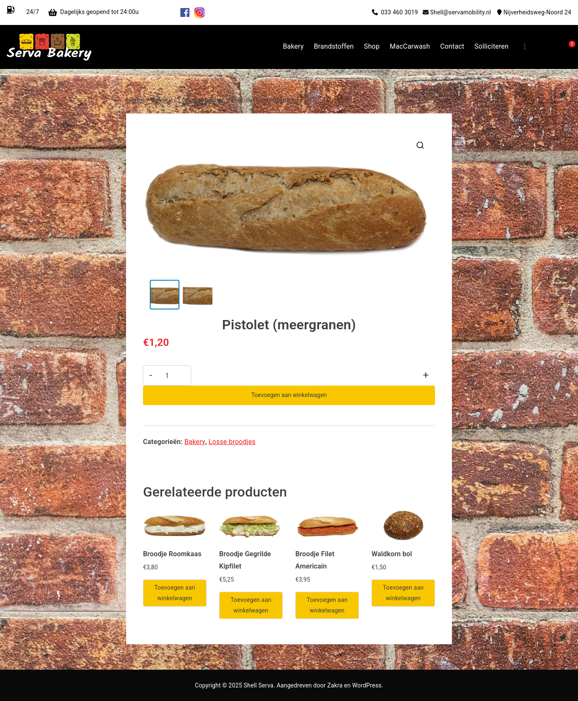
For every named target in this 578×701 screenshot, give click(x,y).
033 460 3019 (401, 12)
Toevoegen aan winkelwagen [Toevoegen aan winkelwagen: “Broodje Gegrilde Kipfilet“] (251, 605)
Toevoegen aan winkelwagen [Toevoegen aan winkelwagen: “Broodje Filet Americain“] (327, 605)
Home (135, 100)
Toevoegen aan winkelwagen (289, 395)
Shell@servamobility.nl (463, 12)
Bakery (293, 46)
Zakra (334, 685)
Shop (372, 46)
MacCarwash (410, 46)
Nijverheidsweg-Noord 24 (537, 12)
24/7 (32, 11)
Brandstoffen (334, 46)
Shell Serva (258, 685)
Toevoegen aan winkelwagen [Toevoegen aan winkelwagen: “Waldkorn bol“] (403, 593)
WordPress (366, 685)
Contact (452, 46)
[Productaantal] (167, 375)
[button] (420, 145)
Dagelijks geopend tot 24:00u (118, 11)
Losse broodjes (201, 100)
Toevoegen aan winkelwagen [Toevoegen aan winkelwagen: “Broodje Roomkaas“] (174, 593)
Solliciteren (491, 46)
